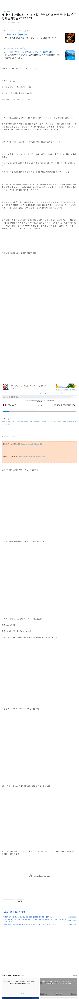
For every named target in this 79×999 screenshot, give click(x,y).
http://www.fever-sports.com (14, 31)
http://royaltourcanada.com (13, 48)
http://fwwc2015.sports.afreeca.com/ (32, 456)
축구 (10, 912)
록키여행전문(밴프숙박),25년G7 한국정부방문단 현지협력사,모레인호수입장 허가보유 (32, 56)
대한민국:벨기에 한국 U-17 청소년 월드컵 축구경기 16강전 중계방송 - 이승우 (26, 917)
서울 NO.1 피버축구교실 (16, 34)
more (75, 975)
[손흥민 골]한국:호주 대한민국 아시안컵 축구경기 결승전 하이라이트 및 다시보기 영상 (28, 924)
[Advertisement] (39, 876)
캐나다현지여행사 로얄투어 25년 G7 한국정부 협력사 (29, 52)
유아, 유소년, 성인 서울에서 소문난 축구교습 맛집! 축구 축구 (30, 38)
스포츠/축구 (6, 11)
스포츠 (5, 912)
